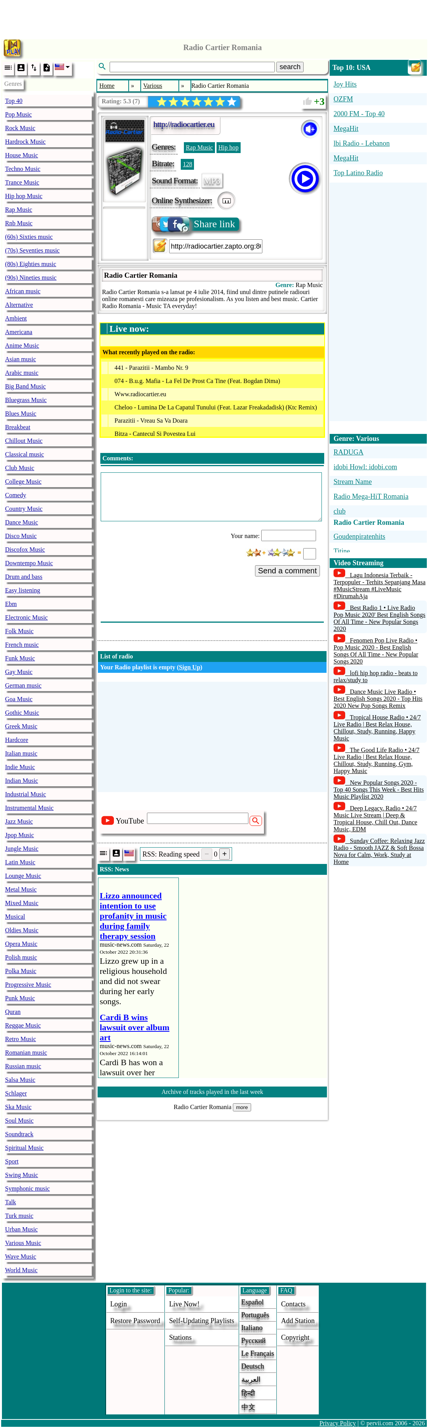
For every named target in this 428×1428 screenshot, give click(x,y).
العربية (250, 1379)
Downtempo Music (29, 563)
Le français (257, 1353)
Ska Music (18, 1107)
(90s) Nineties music (30, 277)
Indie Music (20, 767)
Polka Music (20, 971)
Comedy (15, 495)
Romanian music (26, 1052)
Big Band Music (25, 386)
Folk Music (19, 631)
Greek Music (21, 726)
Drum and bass (23, 576)
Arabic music (21, 372)
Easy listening (22, 590)
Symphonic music (27, 1188)
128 (187, 164)
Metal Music (21, 889)
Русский (253, 1340)
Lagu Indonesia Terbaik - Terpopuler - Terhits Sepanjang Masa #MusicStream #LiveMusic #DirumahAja (380, 585)
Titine (342, 551)
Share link (194, 224)
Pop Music (18, 114)
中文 (248, 1407)
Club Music (19, 468)
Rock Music (20, 128)
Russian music (23, 1066)
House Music (21, 155)
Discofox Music (25, 549)
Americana (18, 332)
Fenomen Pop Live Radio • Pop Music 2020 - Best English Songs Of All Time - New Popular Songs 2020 (376, 651)
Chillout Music (23, 440)
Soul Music (19, 1120)
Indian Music (21, 780)
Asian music (20, 359)
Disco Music (21, 536)
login (118, 1304)
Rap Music (18, 209)
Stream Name (353, 482)
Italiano (252, 1328)
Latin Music (20, 862)
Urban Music (21, 1229)
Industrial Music (25, 794)
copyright (295, 1337)
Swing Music (21, 1175)
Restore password (135, 1321)
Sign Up (189, 667)
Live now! (184, 1304)
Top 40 (14, 101)
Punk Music (20, 998)
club (340, 511)
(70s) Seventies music (32, 250)
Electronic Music (26, 617)
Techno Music (22, 168)
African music (22, 291)
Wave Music (20, 1256)
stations (180, 1337)
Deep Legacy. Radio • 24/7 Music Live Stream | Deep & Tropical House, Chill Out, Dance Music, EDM (375, 818)
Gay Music (19, 672)
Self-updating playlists (201, 1321)
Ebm (11, 604)
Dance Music (21, 522)
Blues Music (20, 413)
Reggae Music (23, 1025)
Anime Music (22, 345)
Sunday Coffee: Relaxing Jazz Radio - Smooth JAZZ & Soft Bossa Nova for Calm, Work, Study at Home (379, 851)
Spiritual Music (24, 1147)
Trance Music (22, 182)
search (290, 67)
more (242, 1107)
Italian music (21, 753)
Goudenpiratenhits (359, 536)
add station (298, 1321)
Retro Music (20, 1039)
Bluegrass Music (26, 400)
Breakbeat (17, 427)
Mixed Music (21, 903)
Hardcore (16, 740)
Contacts (293, 1304)
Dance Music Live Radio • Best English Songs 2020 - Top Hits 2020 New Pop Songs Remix (378, 698)
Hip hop (228, 147)
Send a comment (287, 570)
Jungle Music (21, 848)
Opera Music (21, 943)
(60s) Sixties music (29, 236)
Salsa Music (20, 1079)
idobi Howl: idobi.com (365, 467)
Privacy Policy (338, 1423)
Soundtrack (19, 1134)
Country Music (23, 508)
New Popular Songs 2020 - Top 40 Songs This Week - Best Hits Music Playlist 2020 (379, 789)
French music (22, 644)
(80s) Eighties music (30, 264)
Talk (10, 1202)
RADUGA (348, 452)
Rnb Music (19, 223)
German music (23, 685)
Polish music (21, 957)
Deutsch (252, 1366)
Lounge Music (23, 875)
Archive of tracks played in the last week (212, 1091)
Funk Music (20, 658)
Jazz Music (19, 821)
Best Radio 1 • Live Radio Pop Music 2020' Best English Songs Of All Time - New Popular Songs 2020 (379, 618)
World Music (21, 1270)
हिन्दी (248, 1393)
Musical (15, 916)
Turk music (19, 1215)
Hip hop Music (23, 196)
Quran (13, 1011)
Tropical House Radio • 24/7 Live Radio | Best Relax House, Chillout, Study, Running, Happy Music (377, 728)
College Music (23, 481)
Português (255, 1315)
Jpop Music (19, 835)
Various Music (23, 1243)
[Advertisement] (214, 17)
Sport (12, 1161)
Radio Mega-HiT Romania (371, 496)
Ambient (16, 318)
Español (252, 1302)
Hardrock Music (25, 141)
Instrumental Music (29, 808)
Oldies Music (21, 930)
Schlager (16, 1093)
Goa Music (19, 699)
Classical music (24, 454)
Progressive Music (28, 984)
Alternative (19, 304)
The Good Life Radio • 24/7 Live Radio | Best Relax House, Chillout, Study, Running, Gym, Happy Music (376, 760)
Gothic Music (22, 712)
